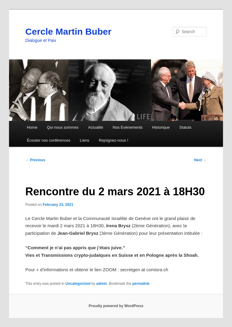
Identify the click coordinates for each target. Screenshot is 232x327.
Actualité (95, 127)
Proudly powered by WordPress (116, 306)
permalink (141, 283)
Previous (35, 160)
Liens (84, 140)
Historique (161, 127)
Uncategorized (78, 283)
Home (32, 127)
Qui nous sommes (63, 127)
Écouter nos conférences (48, 140)
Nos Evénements (128, 127)
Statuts (185, 127)
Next (200, 160)
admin (101, 283)
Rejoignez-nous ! (113, 140)
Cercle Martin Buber (68, 31)
